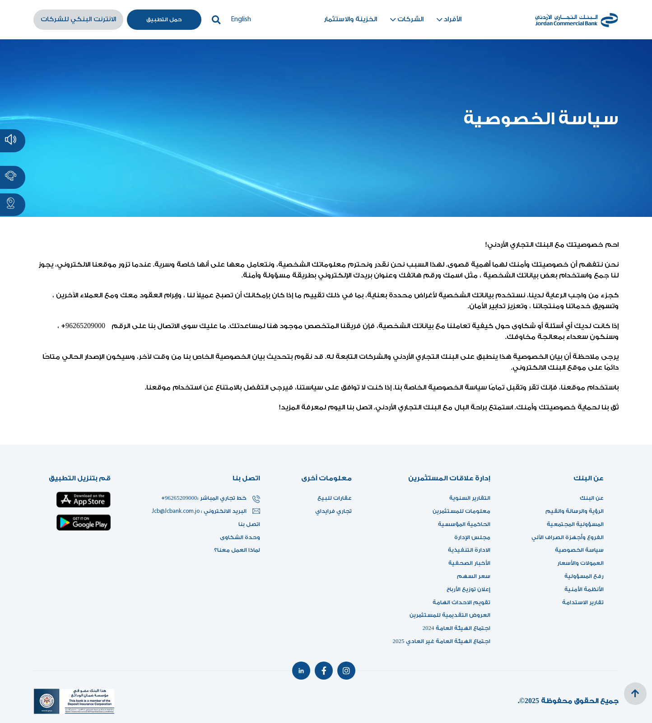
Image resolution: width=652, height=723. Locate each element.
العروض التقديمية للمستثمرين (450, 615)
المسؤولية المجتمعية (575, 524)
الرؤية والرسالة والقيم (574, 511)
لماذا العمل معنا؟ (237, 550)
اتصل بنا (249, 524)
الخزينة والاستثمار (350, 19)
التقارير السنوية (469, 498)
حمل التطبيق (164, 19)
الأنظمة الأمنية (584, 589)
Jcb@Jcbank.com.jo (176, 511)
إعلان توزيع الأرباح (466, 589)
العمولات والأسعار (580, 563)
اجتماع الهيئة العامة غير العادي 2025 (441, 641)
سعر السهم (473, 576)
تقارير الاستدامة (583, 602)
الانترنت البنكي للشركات (78, 19)
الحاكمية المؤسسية (464, 524)
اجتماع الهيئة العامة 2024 (456, 628)
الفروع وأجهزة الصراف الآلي (567, 537)
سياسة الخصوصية (579, 550)
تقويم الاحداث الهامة (461, 602)
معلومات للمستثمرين (461, 511)
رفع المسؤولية (584, 576)
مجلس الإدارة (472, 537)
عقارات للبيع (334, 498)
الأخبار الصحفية (469, 563)
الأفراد (448, 19)
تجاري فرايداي (333, 511)
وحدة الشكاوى (240, 537)
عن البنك (592, 498)
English (241, 19)
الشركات (406, 19)
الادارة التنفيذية (469, 550)
